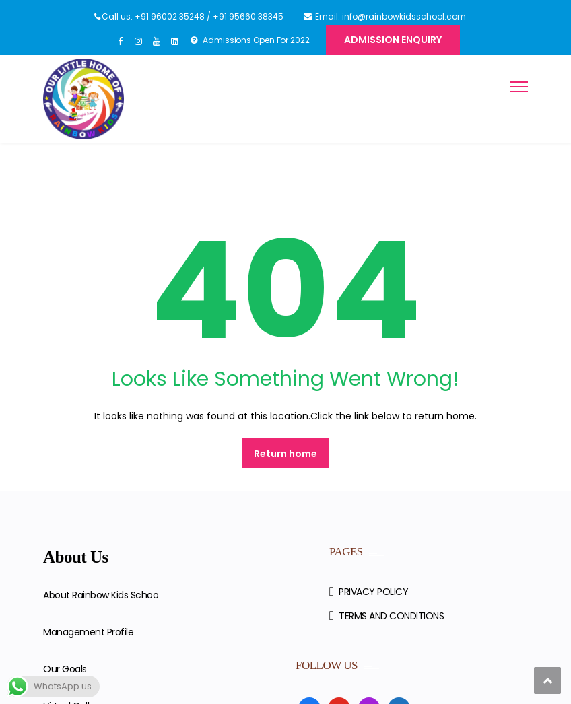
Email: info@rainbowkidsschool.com (390, 16)
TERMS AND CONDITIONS (391, 616)
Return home (285, 453)
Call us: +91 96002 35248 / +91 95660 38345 (192, 16)
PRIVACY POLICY (373, 591)
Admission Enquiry (393, 39)
